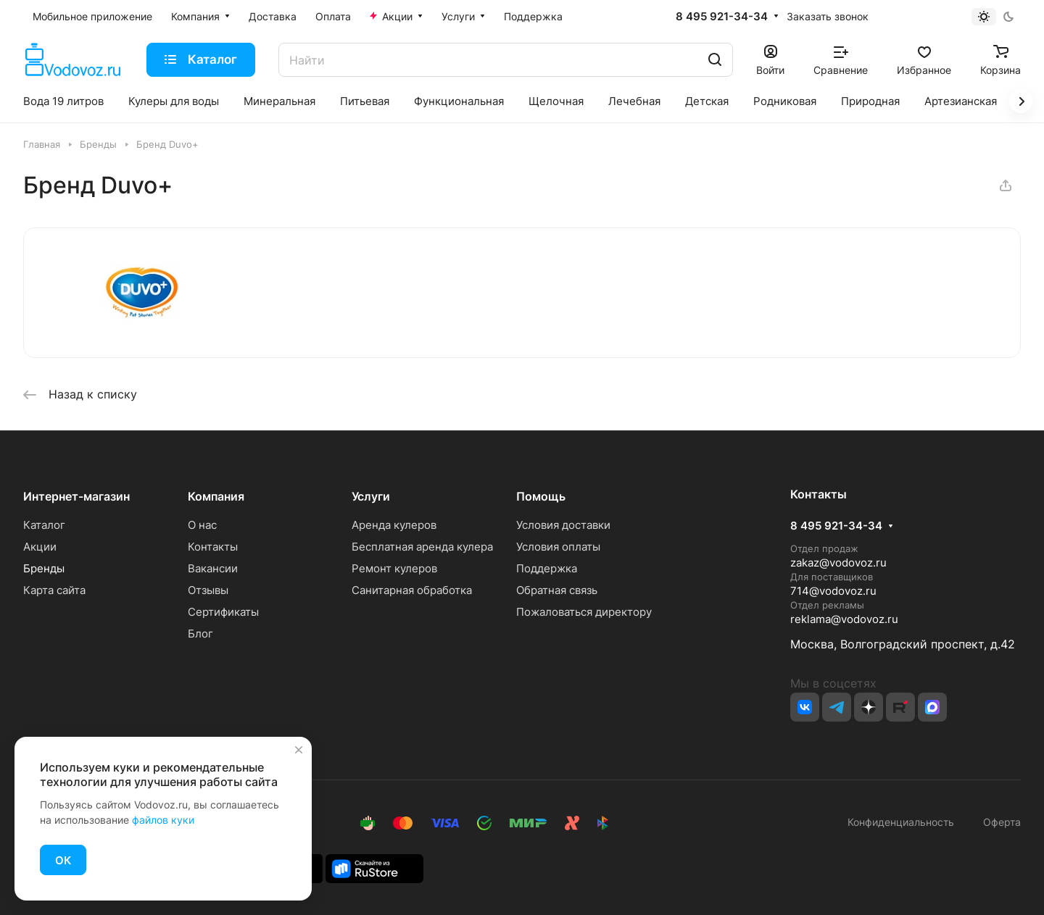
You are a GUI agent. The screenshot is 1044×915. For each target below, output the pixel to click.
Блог (200, 633)
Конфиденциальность (901, 822)
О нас (202, 525)
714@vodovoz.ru (833, 591)
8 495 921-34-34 (722, 16)
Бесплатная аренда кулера (422, 546)
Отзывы (208, 590)
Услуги (371, 496)
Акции (40, 546)
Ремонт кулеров (394, 568)
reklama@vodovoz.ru (844, 619)
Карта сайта (54, 590)
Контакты (213, 546)
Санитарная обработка (412, 590)
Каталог (44, 525)
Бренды (44, 568)
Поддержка (546, 568)
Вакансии (213, 568)
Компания (216, 496)
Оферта (999, 822)
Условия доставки (563, 525)
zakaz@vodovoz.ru (838, 562)
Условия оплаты (558, 546)
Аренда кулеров (394, 525)
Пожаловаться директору (584, 612)
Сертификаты (223, 612)
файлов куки (163, 820)
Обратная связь (556, 590)
